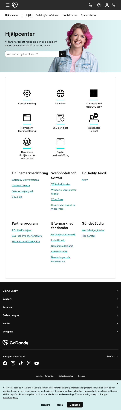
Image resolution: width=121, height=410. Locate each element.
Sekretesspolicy (66, 376)
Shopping (8, 331)
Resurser (7, 307)
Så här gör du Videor (47, 15)
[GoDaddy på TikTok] (20, 365)
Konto (6, 323)
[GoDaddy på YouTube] (36, 365)
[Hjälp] (99, 5)
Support (7, 299)
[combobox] (32, 54)
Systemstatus (88, 15)
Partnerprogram (11, 315)
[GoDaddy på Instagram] (12, 365)
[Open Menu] (6, 5)
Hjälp (29, 15)
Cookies (81, 376)
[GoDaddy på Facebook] (5, 365)
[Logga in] (107, 5)
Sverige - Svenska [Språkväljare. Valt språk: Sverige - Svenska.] (14, 356)
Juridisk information (45, 376)
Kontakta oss (70, 15)
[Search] (62, 54)
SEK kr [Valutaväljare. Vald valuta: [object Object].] (112, 356)
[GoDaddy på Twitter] (28, 365)
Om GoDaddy (10, 290)
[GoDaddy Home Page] (16, 343)
